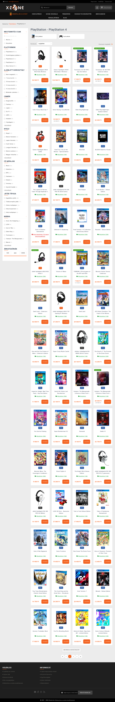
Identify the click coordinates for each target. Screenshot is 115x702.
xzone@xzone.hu (11, 1)
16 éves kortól (11, 88)
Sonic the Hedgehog (13, 221)
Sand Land (82, 311)
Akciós (9, 39)
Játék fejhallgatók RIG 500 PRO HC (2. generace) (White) (103, 472)
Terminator (10, 235)
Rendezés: (34, 43)
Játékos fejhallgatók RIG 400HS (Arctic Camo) (82, 352)
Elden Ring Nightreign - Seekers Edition (103, 110)
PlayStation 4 (11, 51)
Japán (9, 108)
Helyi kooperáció (12, 209)
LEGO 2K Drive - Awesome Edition (61, 512)
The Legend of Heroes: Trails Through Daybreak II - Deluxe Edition (40, 191)
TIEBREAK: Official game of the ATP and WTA (82, 272)
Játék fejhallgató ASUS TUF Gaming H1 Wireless (61, 312)
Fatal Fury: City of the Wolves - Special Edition (61, 150)
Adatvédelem (44, 683)
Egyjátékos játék (12, 198)
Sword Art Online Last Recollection (61, 392)
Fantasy (9, 104)
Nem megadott (12, 74)
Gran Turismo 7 (82, 591)
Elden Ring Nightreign (82, 109)
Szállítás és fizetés (8, 671)
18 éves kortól (11, 81)
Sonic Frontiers (61, 551)
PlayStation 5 (11, 62)
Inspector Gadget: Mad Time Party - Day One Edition (40, 392)
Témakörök (66, 14)
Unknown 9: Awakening (61, 229)
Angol (9, 133)
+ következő (7, 125)
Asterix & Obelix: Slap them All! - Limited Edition (82, 632)
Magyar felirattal (12, 154)
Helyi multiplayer (12, 212)
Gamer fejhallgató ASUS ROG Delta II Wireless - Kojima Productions (61, 71)
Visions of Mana (61, 271)
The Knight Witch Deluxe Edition (82, 472)
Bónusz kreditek (7, 677)
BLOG (65, 18)
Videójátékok (37, 14)
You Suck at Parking (40, 431)
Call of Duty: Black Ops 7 (40, 109)
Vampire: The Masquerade (15, 238)
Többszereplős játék (13, 201)
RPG (8, 173)
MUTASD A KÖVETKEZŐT (72, 650)
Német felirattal (12, 137)
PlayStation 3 (11, 59)
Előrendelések (11, 36)
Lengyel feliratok (12, 147)
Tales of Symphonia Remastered (103, 512)
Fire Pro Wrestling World (61, 631)
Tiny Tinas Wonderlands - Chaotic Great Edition (40, 592)
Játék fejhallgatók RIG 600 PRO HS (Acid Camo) (61, 190)
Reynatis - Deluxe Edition (102, 229)
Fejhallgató (10, 122)
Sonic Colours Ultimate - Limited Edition (102, 632)
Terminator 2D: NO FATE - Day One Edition (82, 70)
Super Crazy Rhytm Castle (61, 351)
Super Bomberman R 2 (61, 431)
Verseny (9, 183)
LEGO (8, 224)
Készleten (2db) (41, 74)
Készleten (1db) (62, 74)
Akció (9, 165)
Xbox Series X (11, 66)
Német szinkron (12, 151)
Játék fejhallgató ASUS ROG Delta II (40, 272)
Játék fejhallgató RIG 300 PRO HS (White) (40, 512)
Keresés (71, 7)
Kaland (9, 180)
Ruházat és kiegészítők (83, 14)
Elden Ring (10, 231)
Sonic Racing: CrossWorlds (61, 109)
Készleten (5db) (83, 234)
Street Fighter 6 (61, 471)
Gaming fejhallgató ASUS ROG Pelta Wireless (40, 70)
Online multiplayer (12, 205)
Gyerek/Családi (11, 187)
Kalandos (10, 169)
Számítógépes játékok (14, 55)
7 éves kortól (11, 78)
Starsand (82, 431)
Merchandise (100, 14)
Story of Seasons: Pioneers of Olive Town (103, 552)
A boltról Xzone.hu (46, 674)
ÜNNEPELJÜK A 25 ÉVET (19, 14)
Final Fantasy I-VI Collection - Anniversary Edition (82, 230)
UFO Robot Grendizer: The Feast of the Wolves (103, 312)
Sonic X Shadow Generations (40, 230)
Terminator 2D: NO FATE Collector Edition (103, 70)
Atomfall (82, 149)
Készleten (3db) (104, 114)
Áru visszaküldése (8, 680)
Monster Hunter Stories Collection (103, 272)
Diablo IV (103, 431)
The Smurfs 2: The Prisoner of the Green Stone (103, 352)
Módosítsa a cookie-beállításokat (12, 683)
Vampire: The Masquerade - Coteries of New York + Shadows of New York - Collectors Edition (103, 392)
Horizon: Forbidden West (40, 631)
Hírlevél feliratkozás (85, 692)
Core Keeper (82, 189)
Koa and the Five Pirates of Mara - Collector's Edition (40, 352)
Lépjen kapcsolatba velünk (48, 671)
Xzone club (108, 1)
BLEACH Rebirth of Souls (103, 149)
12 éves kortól (11, 85)
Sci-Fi (9, 111)
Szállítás (101, 1)
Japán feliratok (12, 140)
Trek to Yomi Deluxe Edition (82, 511)
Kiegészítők (11, 101)
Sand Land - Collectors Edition (40, 312)
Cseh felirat (10, 144)
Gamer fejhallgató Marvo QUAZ (40, 150)
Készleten (9, 43)
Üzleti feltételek (45, 680)
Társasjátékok (53, 18)
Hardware (10, 176)
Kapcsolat (94, 1)
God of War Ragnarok (40, 551)
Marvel (9, 242)
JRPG (9, 115)
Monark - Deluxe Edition (103, 591)
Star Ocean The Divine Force (82, 551)
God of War (10, 228)
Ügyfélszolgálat (45, 677)
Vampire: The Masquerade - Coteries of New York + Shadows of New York (82, 392)
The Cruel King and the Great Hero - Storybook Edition (61, 592)
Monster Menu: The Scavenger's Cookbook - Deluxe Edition (40, 472)
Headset (9, 118)
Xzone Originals (52, 14)
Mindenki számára (12, 92)
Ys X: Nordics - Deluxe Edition (103, 190)
